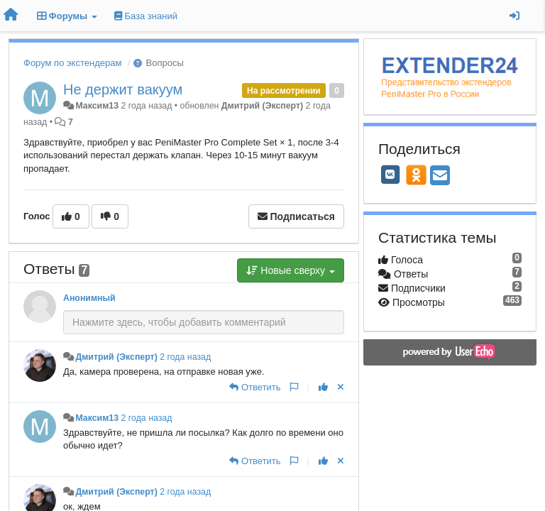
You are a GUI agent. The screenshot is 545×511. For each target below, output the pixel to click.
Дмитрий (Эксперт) (262, 106)
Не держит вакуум (122, 89)
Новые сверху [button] (290, 270)
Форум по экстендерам (72, 62)
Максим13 (97, 106)
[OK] (416, 174)
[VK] (390, 174)
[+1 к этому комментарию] (323, 387)
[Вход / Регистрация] (514, 16)
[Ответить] (254, 387)
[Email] (440, 176)
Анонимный (89, 298)
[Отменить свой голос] (340, 387)
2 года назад (185, 357)
